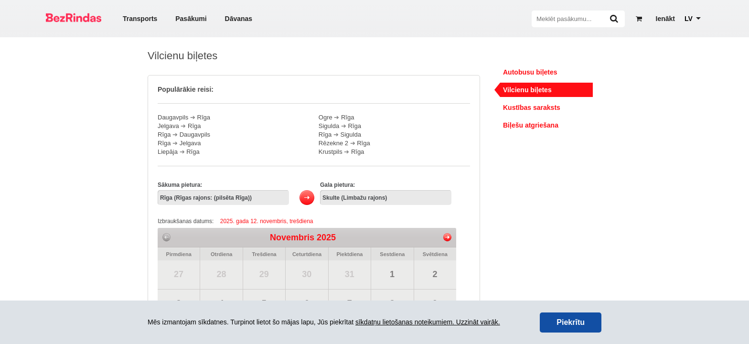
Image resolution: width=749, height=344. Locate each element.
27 (178, 274)
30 (306, 274)
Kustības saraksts (531, 107)
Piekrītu (570, 322)
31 (349, 274)
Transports (140, 18)
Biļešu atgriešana (530, 125)
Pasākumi (190, 18)
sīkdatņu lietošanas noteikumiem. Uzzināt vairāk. (427, 322)
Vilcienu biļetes (527, 90)
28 (221, 274)
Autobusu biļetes (530, 72)
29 (264, 274)
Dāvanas (239, 18)
